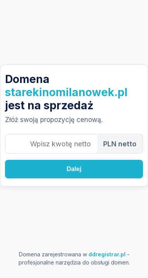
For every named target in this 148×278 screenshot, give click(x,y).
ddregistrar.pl (107, 254)
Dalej (73, 169)
